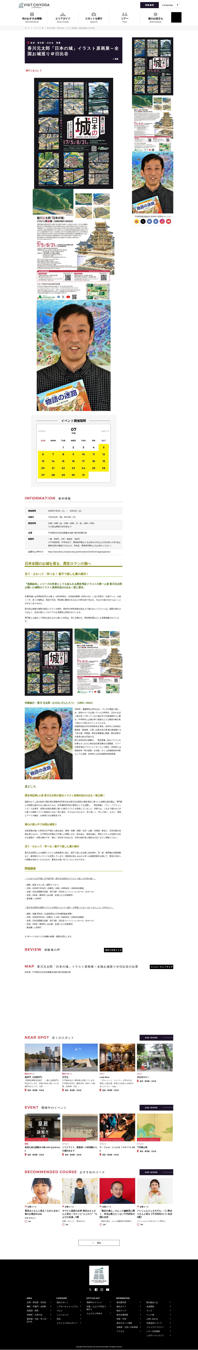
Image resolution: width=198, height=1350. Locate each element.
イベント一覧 (38, 28)
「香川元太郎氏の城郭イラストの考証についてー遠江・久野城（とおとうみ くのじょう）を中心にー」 (69, 907)
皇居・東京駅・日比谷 (42, 43)
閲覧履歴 (149, 5)
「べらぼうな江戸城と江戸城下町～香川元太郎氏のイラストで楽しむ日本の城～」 (60, 878)
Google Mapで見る (160, 967)
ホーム (27, 28)
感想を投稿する (112, 950)
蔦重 (116, 59)
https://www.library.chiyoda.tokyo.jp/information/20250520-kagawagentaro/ (79, 552)
